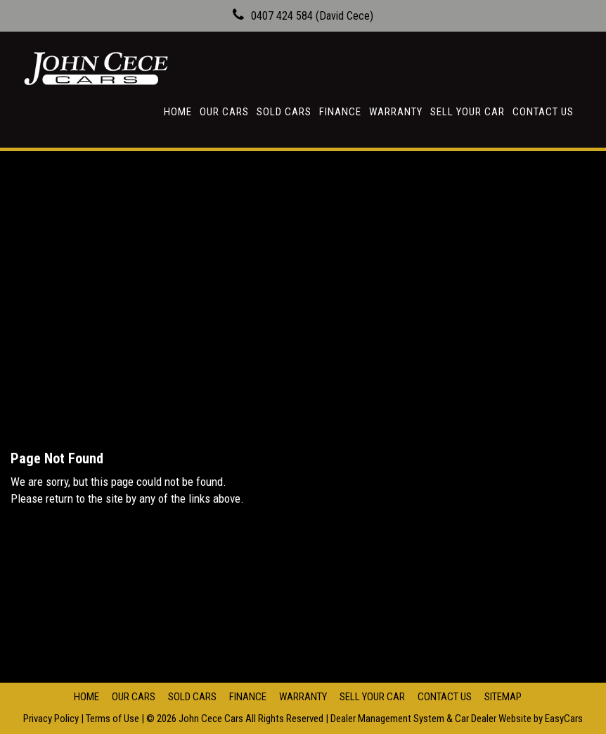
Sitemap (503, 696)
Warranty (396, 111)
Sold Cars (284, 111)
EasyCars (564, 718)
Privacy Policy (52, 718)
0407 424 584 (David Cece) (312, 15)
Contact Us (543, 111)
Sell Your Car (467, 111)
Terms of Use (113, 718)
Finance (340, 111)
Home (178, 111)
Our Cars (224, 111)
